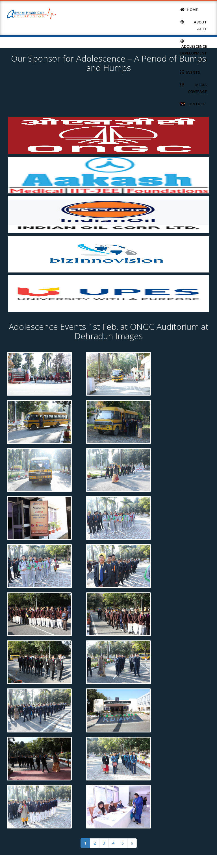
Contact (192, 103)
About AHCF (193, 25)
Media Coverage (193, 87)
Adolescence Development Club (193, 50)
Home (189, 9)
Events (190, 72)
